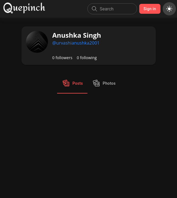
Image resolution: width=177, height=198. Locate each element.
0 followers (62, 57)
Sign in (149, 9)
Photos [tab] (103, 84)
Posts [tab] (72, 84)
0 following (87, 57)
